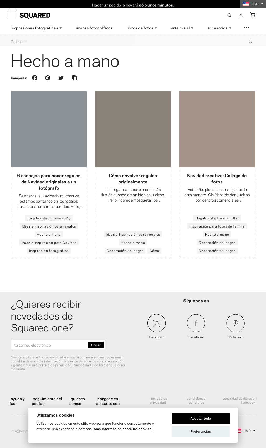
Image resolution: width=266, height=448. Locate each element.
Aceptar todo (200, 418)
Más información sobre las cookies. (123, 429)
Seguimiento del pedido (47, 400)
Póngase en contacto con (107, 400)
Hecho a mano (49, 234)
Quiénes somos (77, 400)
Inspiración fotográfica (49, 250)
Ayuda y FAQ (17, 400)
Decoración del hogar (125, 250)
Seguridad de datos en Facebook (240, 400)
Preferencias (201, 432)
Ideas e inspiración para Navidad (49, 242)
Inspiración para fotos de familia (217, 226)
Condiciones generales (196, 400)
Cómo (154, 250)
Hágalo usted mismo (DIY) (49, 217)
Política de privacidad (158, 400)
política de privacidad (54, 364)
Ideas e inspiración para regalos (49, 226)
